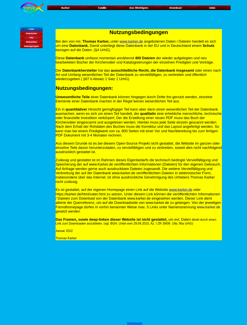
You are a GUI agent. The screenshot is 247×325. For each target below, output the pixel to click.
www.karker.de (131, 41)
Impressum (134, 323)
